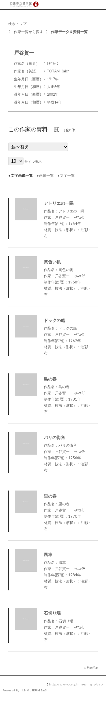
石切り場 (52, 613)
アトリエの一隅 (58, 203)
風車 (48, 554)
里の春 (50, 495)
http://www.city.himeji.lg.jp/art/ (76, 684)
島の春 (50, 378)
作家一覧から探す (28, 31)
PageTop (92, 667)
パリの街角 (54, 437)
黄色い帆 (52, 261)
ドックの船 (54, 320)
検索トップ (17, 23)
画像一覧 (46, 175)
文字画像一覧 (22, 175)
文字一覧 (67, 175)
